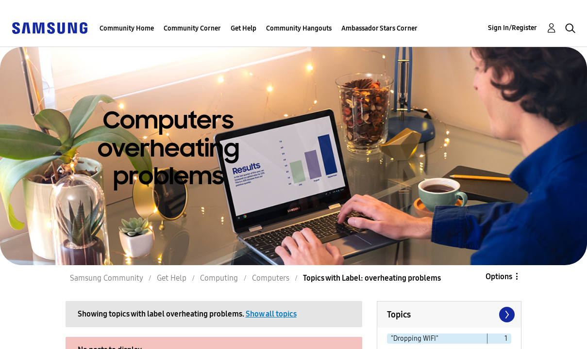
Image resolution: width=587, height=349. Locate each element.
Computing (219, 278)
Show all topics (271, 313)
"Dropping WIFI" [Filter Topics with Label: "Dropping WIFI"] (414, 338)
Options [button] (499, 276)
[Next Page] (506, 314)
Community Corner (192, 28)
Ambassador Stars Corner (379, 28)
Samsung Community (106, 278)
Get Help (243, 28)
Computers (270, 278)
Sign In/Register (512, 28)
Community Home (127, 28)
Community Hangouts (299, 28)
